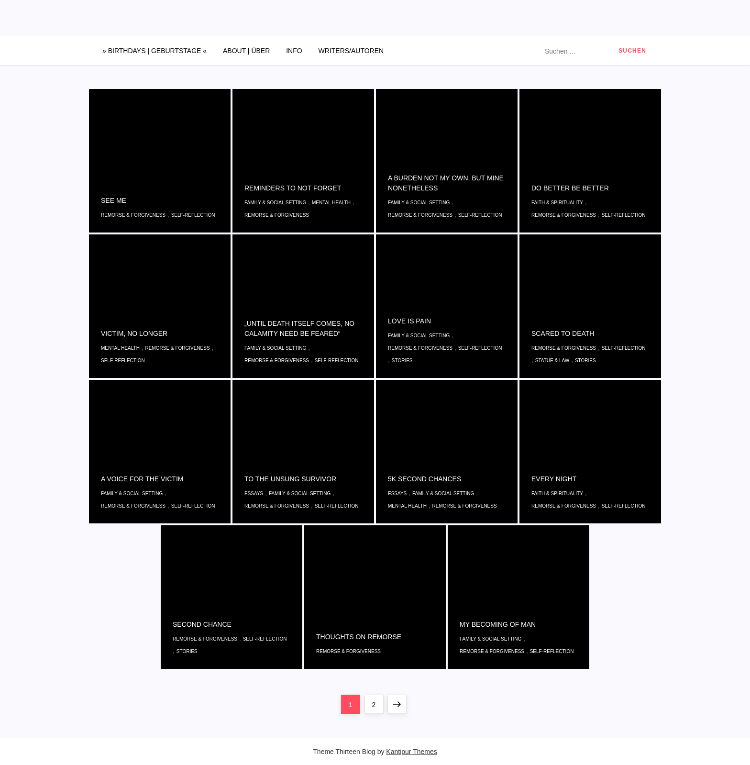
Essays (253, 493)
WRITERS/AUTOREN (351, 51)
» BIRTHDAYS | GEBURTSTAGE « (154, 51)
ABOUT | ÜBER (246, 51)
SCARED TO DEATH (562, 333)
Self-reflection (193, 215)
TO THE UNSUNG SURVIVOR (290, 479)
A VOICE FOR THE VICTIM (142, 479)
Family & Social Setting (275, 202)
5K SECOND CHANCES (424, 479)
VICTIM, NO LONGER (134, 333)
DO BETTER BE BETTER (570, 188)
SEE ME (113, 200)
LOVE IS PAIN (409, 321)
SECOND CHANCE (202, 624)
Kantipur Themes (411, 751)
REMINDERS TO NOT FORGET (292, 188)
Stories (402, 360)
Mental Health (331, 202)
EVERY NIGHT (553, 479)
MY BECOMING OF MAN (498, 624)
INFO (294, 51)
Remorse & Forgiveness (133, 215)
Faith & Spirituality (557, 202)
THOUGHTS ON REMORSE (358, 637)
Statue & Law (552, 360)
